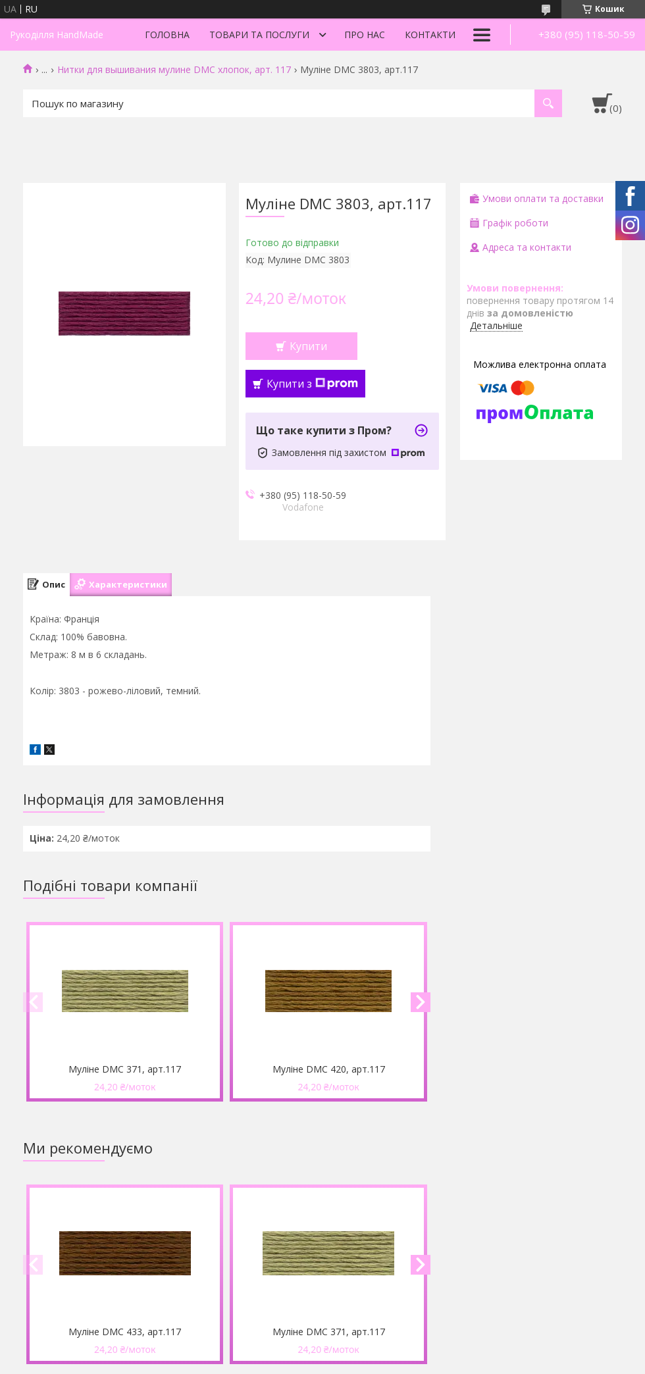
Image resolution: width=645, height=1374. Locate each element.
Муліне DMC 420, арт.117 (328, 1069)
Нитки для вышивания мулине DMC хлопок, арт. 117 (174, 70)
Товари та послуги (259, 34)
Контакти (430, 34)
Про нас (364, 34)
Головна (167, 34)
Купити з (312, 383)
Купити (308, 346)
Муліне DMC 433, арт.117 (124, 1331)
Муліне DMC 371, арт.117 (124, 1069)
